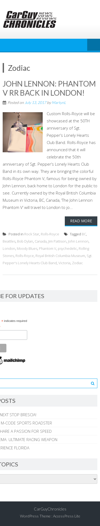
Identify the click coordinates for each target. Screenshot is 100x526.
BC (84, 234)
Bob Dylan (25, 241)
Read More (81, 220)
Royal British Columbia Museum (60, 255)
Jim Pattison (57, 241)
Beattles (9, 241)
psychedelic (67, 248)
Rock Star (31, 234)
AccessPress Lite (66, 516)
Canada (41, 241)
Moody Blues (27, 248)
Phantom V (47, 248)
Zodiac (77, 262)
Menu (93, 45)
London (9, 248)
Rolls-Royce (50, 234)
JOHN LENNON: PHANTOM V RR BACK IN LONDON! (49, 88)
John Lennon (78, 241)
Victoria (64, 262)
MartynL (59, 102)
